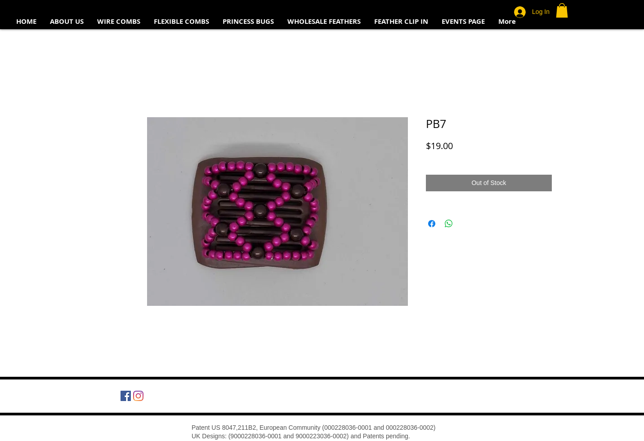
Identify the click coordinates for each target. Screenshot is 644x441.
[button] (562, 10)
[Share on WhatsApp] (448, 223)
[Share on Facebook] (431, 223)
